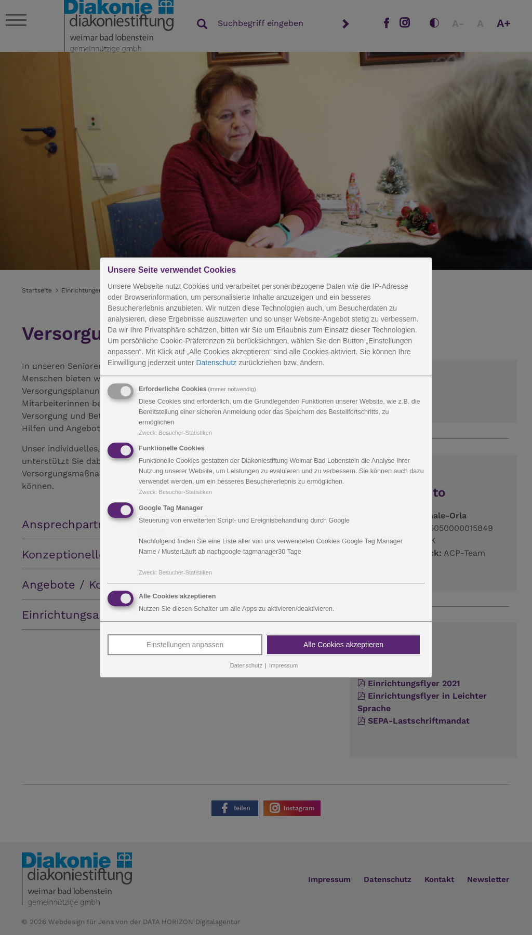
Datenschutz (216, 362)
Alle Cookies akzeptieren (343, 644)
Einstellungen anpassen (185, 644)
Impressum (283, 665)
